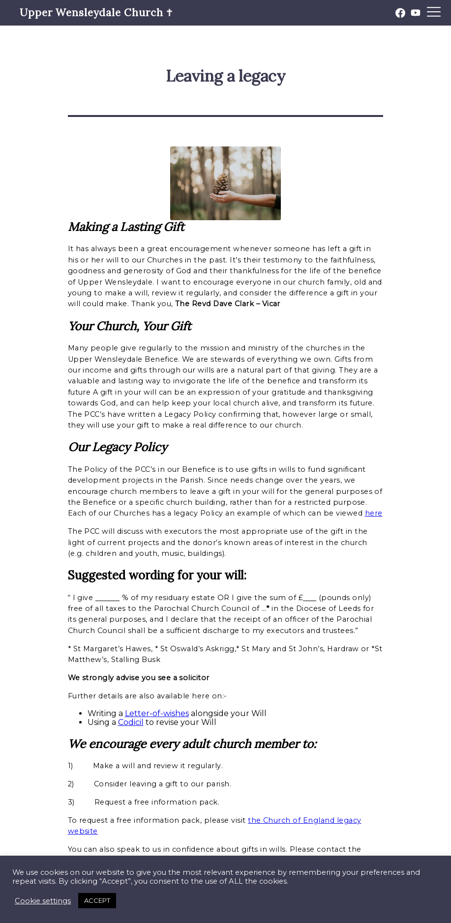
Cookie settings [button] (43, 900)
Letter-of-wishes (157, 713)
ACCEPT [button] (97, 900)
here (374, 513)
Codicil (131, 722)
